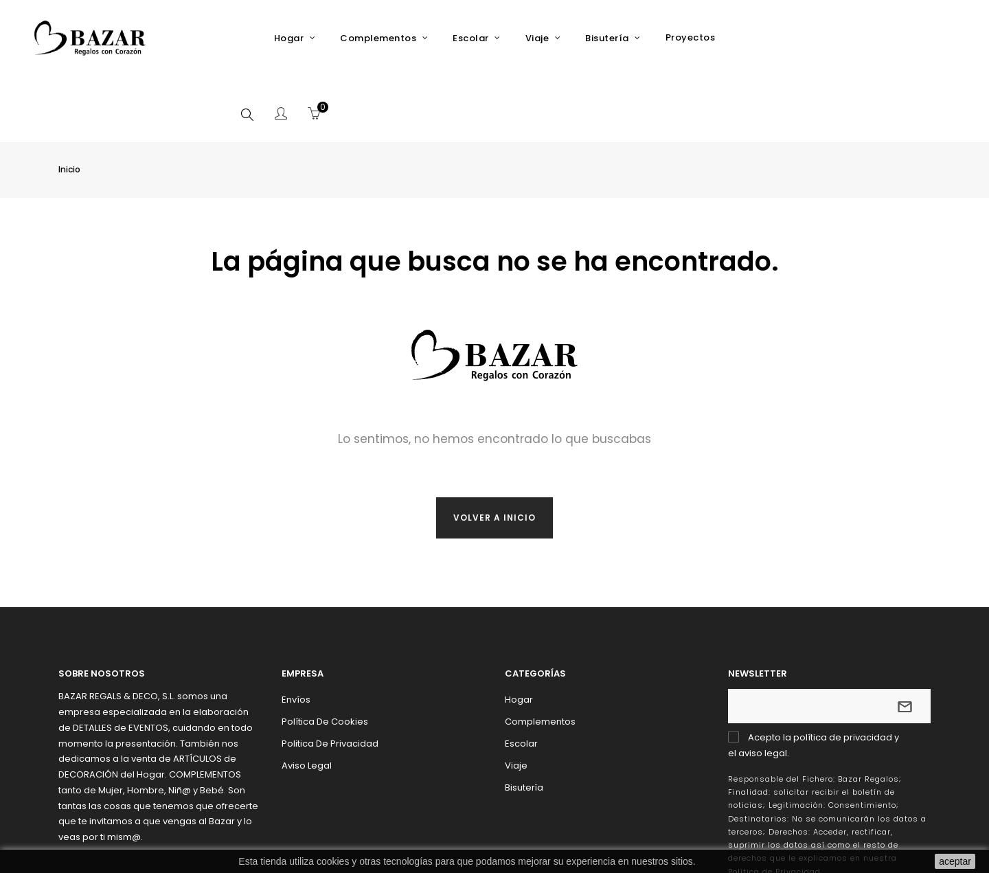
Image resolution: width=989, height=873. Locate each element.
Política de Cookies (325, 654)
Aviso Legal (307, 698)
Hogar (519, 632)
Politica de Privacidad (330, 676)
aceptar (955, 861)
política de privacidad (842, 670)
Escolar (521, 676)
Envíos (296, 632)
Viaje (516, 698)
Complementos (540, 654)
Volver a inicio (494, 451)
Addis (812, 845)
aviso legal (762, 686)
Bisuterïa (524, 720)
